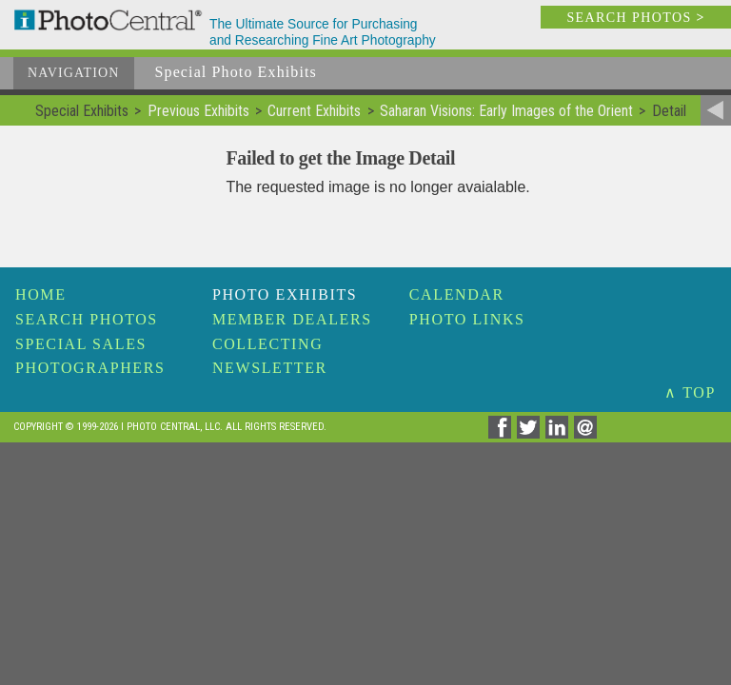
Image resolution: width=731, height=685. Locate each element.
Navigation (74, 73)
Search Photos (86, 319)
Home (41, 294)
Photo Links (467, 319)
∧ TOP (690, 392)
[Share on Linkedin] (559, 433)
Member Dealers (292, 319)
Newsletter (269, 368)
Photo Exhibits (284, 294)
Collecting (267, 344)
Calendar (456, 294)
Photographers (90, 368)
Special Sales (81, 344)
